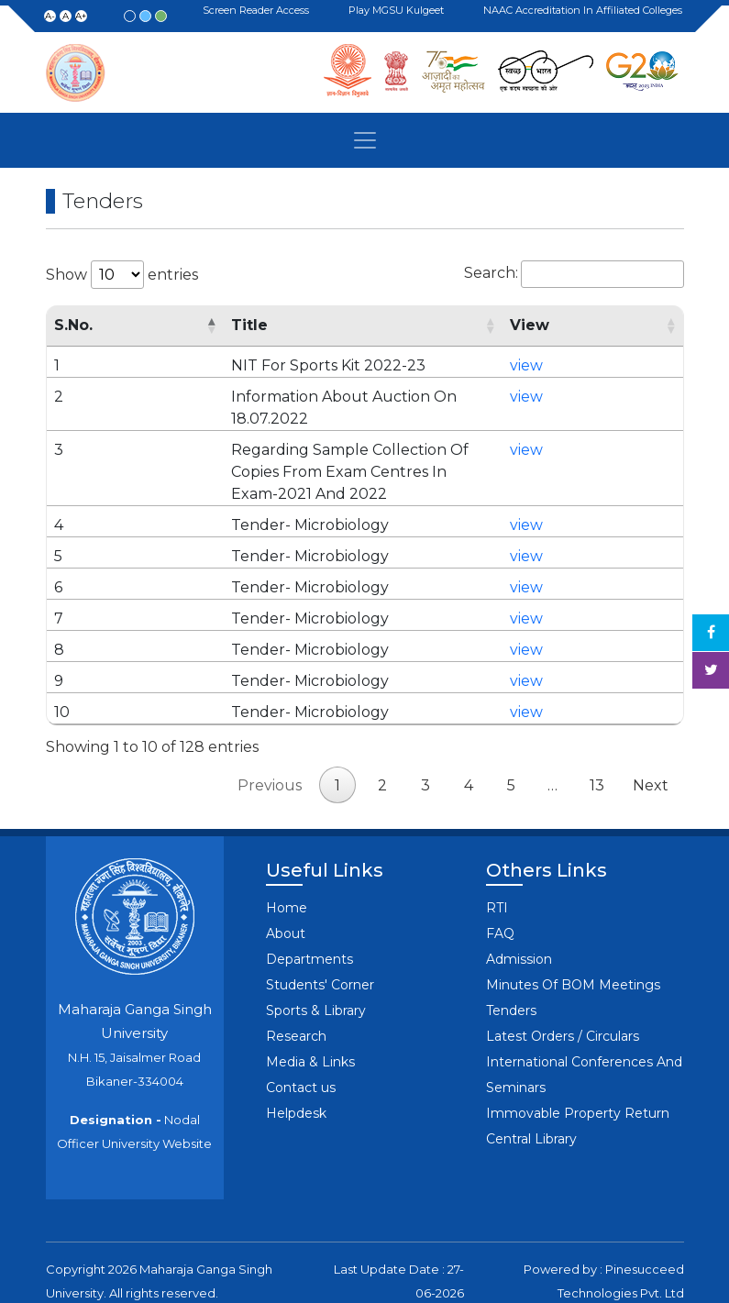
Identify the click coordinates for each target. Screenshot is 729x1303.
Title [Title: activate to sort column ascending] (200, 325)
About (285, 889)
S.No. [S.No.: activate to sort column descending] (73, 325)
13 (597, 741)
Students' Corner (320, 941)
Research (296, 992)
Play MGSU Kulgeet (398, 11)
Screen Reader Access (259, 11)
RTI (497, 864)
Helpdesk (296, 1069)
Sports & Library (316, 966)
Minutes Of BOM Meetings (573, 941)
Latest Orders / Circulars (562, 992)
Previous (269, 741)
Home (286, 864)
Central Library (531, 1095)
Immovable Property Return (577, 1069)
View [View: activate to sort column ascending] (582, 325)
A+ (80, 16)
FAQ (500, 889)
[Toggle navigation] (365, 140)
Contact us (301, 1043)
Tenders (511, 966)
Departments (309, 915)
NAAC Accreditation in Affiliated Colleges (585, 10)
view (578, 365)
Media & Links (310, 1018)
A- (50, 16)
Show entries (122, 274)
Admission (519, 915)
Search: (574, 274)
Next (650, 741)
